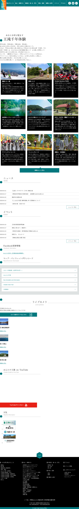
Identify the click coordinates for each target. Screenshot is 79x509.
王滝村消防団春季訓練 (18, 224)
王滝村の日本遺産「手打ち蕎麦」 (9, 475)
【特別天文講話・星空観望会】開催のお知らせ (25, 231)
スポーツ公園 (4, 478)
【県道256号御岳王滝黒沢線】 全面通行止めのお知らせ (28, 194)
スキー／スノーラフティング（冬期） (32, 472)
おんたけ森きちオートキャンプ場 (31, 475)
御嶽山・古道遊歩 (27, 490)
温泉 (49, 474)
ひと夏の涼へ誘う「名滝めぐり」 (31, 476)
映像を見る (3, 331)
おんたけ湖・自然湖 (5, 471)
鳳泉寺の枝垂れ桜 (17, 197)
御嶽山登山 (25, 488)
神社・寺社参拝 (26, 491)
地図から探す (49, 3)
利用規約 (67, 474)
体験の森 (25, 494)
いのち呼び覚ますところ (7, 462)
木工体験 (25, 481)
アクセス (63, 3)
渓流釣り (25, 493)
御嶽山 (2, 465)
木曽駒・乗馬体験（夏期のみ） (30, 487)
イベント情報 (68, 466)
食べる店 (50, 466)
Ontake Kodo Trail (8, 284)
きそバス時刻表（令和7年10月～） (13, 270)
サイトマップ (68, 477)
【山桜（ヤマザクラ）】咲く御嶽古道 (22, 190)
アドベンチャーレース (28, 468)
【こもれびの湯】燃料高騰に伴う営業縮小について (26, 200)
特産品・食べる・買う (31, 3)
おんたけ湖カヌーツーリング (30, 466)
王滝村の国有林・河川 (6, 472)
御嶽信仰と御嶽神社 (5, 468)
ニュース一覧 (72, 207)
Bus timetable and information (12, 280)
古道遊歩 (6, 289)
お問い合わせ (68, 472)
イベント (56, 3)
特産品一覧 (50, 465)
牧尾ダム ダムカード (18, 234)
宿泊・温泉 (41, 3)
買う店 (49, 468)
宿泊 (49, 473)
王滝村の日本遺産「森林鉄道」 (8, 473)
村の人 (2, 479)
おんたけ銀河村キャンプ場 (29, 473)
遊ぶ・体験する (19, 3)
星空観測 (25, 482)
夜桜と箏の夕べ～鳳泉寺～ (19, 227)
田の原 (2, 466)
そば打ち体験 (26, 479)
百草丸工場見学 (26, 485)
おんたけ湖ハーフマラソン (29, 471)
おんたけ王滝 (7, 275)
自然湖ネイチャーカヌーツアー (30, 465)
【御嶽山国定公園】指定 (19, 237)
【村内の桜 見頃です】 (19, 203)
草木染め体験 (26, 484)
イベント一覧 (72, 241)
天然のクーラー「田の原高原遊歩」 (31, 478)
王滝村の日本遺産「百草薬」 (8, 476)
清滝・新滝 (3, 469)
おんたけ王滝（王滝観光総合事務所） (13, 253)
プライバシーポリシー (70, 475)
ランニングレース (27, 469)
